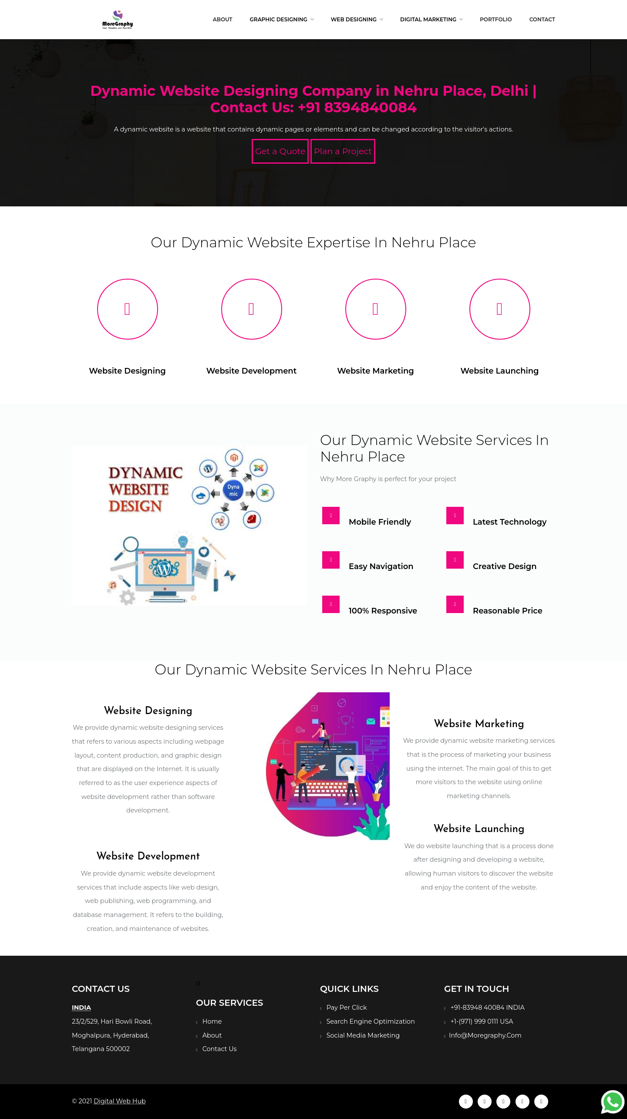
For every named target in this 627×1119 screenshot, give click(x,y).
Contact (542, 19)
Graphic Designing (282, 19)
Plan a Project (343, 151)
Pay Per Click (347, 1007)
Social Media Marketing (363, 1035)
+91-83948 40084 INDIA (488, 1007)
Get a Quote (280, 151)
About (223, 19)
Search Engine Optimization (371, 1021)
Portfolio (496, 19)
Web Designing (357, 19)
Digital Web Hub (120, 1101)
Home (212, 1021)
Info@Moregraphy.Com (485, 1035)
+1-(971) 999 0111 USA (482, 1021)
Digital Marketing (431, 19)
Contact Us (219, 1049)
